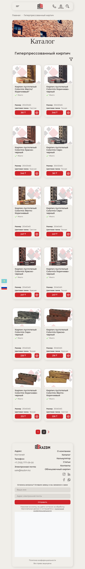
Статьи (66, 462)
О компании (63, 451)
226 (23, 355)
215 (23, 416)
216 (54, 355)
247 (23, 234)
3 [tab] (32, 80)
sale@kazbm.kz (23, 470)
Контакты (65, 465)
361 (23, 112)
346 (54, 112)
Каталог (66, 455)
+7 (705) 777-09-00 (24, 462)
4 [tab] (27, 142)
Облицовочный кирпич (57, 469)
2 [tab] (27, 80)
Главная (16, 15)
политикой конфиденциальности (48, 510)
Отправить (42, 502)
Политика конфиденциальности (42, 560)
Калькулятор (63, 458)
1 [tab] (21, 80)
